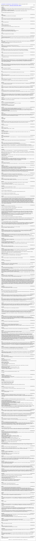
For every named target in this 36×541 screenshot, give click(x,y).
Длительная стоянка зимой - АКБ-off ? (15, 5)
